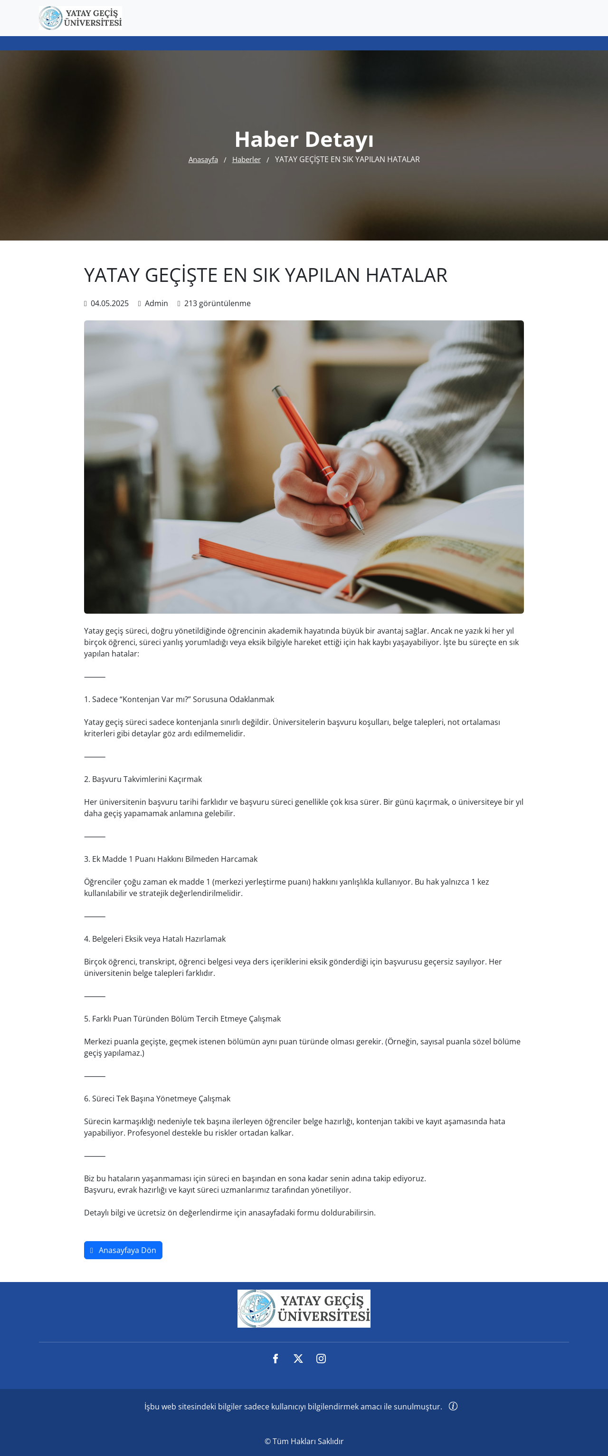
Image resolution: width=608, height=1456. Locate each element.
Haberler (246, 159)
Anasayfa (203, 159)
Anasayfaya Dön (123, 1250)
